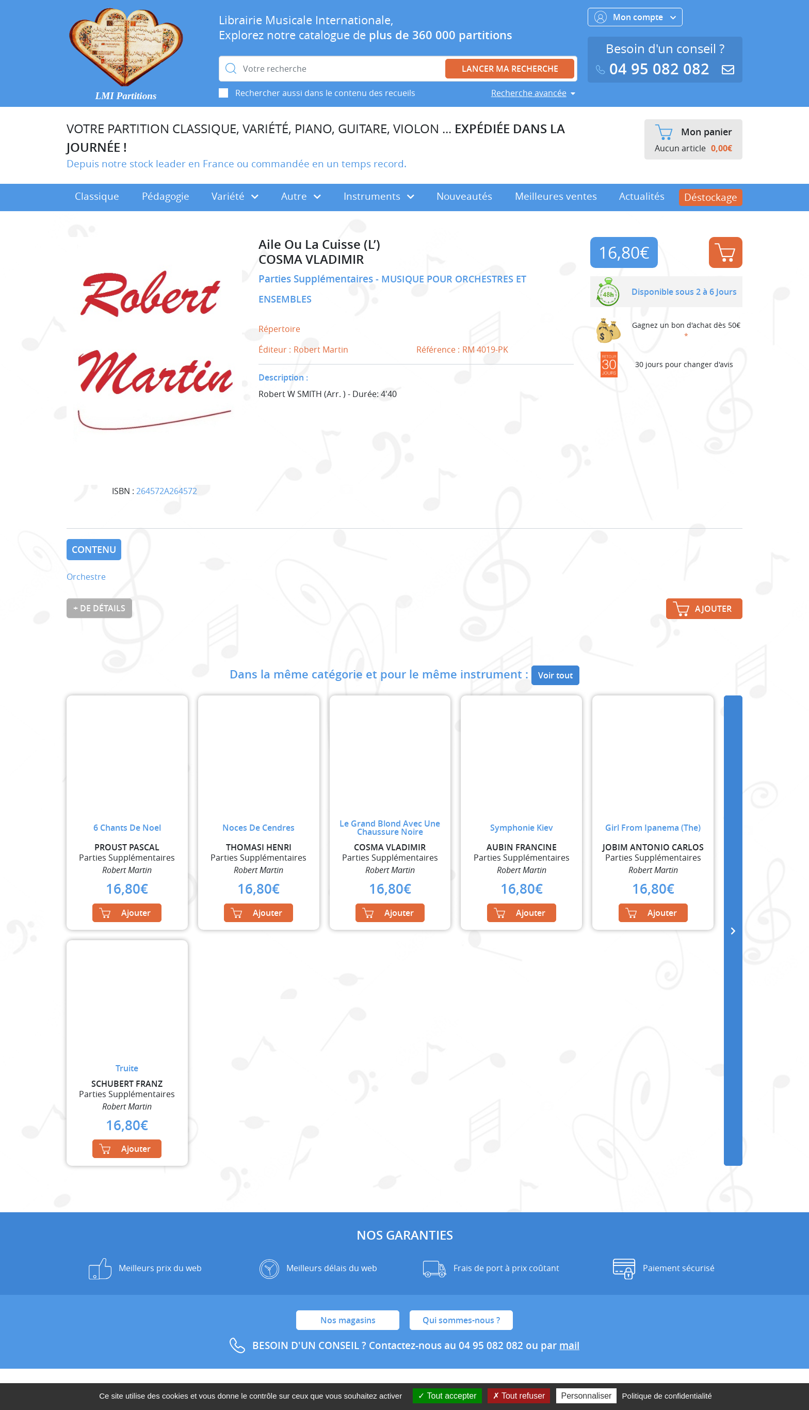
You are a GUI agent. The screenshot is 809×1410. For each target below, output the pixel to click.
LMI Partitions (126, 95)
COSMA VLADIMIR (311, 259)
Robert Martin (321, 349)
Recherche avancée (529, 93)
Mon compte (635, 17)
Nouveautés (464, 196)
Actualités (642, 196)
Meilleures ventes (556, 196)
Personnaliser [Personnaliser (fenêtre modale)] (586, 1395)
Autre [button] (301, 196)
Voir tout (555, 675)
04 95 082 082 (655, 69)
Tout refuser (519, 1395)
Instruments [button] (379, 196)
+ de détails (99, 608)
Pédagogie (165, 196)
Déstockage (710, 197)
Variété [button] (235, 196)
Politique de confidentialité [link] (667, 1395)
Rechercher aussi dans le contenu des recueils (325, 93)
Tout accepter (447, 1395)
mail (569, 1345)
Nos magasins (348, 1320)
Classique (97, 196)
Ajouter (725, 252)
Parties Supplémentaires (317, 279)
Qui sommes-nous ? (461, 1320)
